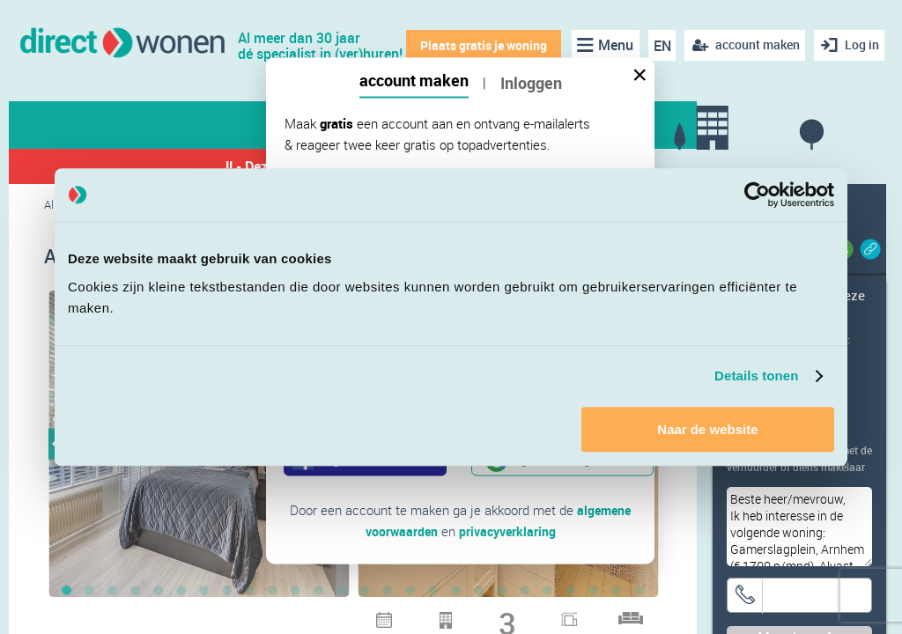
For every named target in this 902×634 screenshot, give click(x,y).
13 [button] (342, 592)
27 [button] (273, 616)
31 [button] (364, 616)
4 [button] (135, 592)
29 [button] (319, 616)
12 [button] (319, 592)
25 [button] (616, 592)
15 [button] (387, 592)
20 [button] (502, 592)
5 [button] (158, 592)
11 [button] (296, 592)
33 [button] (410, 616)
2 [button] (90, 592)
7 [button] (204, 592)
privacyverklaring (508, 531)
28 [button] (296, 616)
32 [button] (387, 616)
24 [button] (594, 592)
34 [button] (433, 616)
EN (658, 45)
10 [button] (273, 592)
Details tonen (756, 375)
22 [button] (548, 592)
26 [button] (639, 592)
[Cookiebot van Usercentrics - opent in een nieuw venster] (757, 194)
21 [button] (525, 592)
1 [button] (67, 592)
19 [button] (479, 592)
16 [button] (410, 592)
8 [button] (227, 592)
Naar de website (707, 429)
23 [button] (571, 592)
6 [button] (181, 592)
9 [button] (250, 592)
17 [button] (433, 592)
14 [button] (364, 592)
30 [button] (342, 616)
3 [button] (113, 592)
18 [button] (456, 592)
